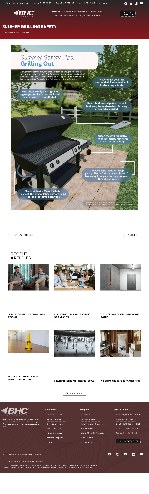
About (101, 11)
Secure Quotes (69, 11)
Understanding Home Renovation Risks (120, 381)
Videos (93, 11)
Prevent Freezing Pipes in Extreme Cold (74, 381)
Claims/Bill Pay (83, 16)
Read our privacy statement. (33, 451)
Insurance (55, 11)
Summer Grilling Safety (22, 32)
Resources (82, 11)
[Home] (5, 32)
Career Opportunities (64, 16)
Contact (96, 16)
